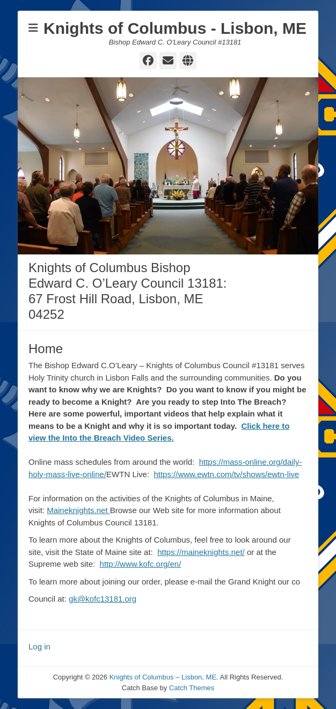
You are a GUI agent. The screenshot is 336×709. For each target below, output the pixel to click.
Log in (39, 646)
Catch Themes (191, 688)
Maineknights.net (78, 510)
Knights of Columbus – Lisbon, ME (162, 677)
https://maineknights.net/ (201, 552)
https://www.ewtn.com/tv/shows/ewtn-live (226, 474)
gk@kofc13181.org (102, 598)
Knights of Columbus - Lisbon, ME (174, 28)
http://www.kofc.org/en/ (140, 563)
